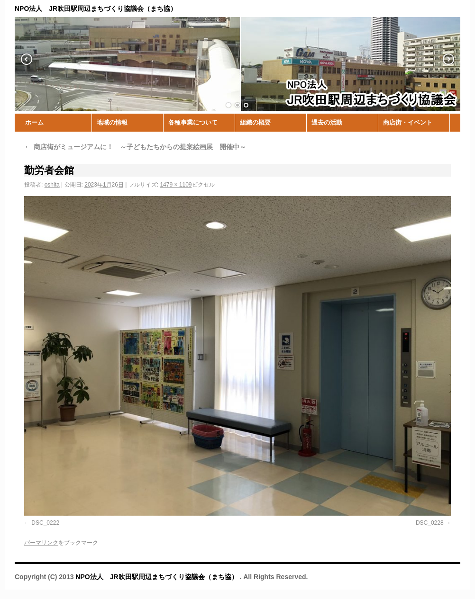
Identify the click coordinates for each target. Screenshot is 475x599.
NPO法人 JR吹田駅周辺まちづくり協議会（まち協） (157, 577)
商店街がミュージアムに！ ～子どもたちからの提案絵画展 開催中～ (135, 147)
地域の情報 (112, 122)
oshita (52, 184)
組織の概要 (255, 122)
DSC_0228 (430, 522)
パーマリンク (41, 542)
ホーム (34, 122)
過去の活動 (326, 122)
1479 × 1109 (176, 184)
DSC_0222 (45, 522)
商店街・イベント (407, 122)
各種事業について (193, 122)
